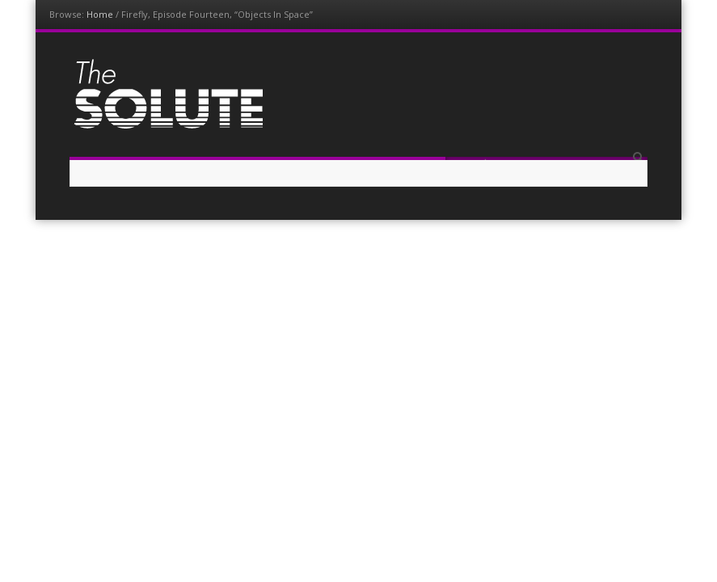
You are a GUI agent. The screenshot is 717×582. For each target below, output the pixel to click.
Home (99, 14)
